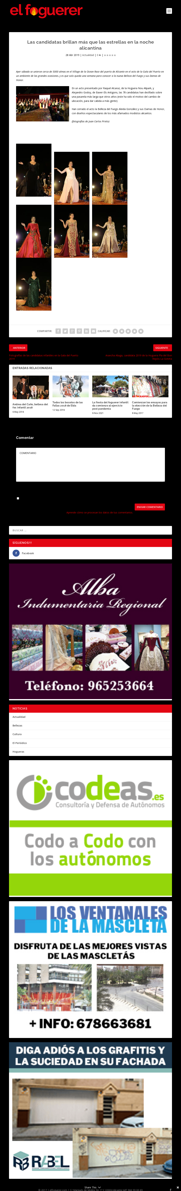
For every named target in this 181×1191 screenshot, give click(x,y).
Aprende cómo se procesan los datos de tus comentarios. (99, 509)
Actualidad (88, 51)
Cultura (17, 731)
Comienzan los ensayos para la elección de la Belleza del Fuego (149, 402)
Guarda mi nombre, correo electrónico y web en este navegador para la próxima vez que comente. (76, 495)
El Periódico (20, 739)
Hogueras (18, 748)
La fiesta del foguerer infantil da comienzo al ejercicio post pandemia (110, 402)
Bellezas (17, 722)
